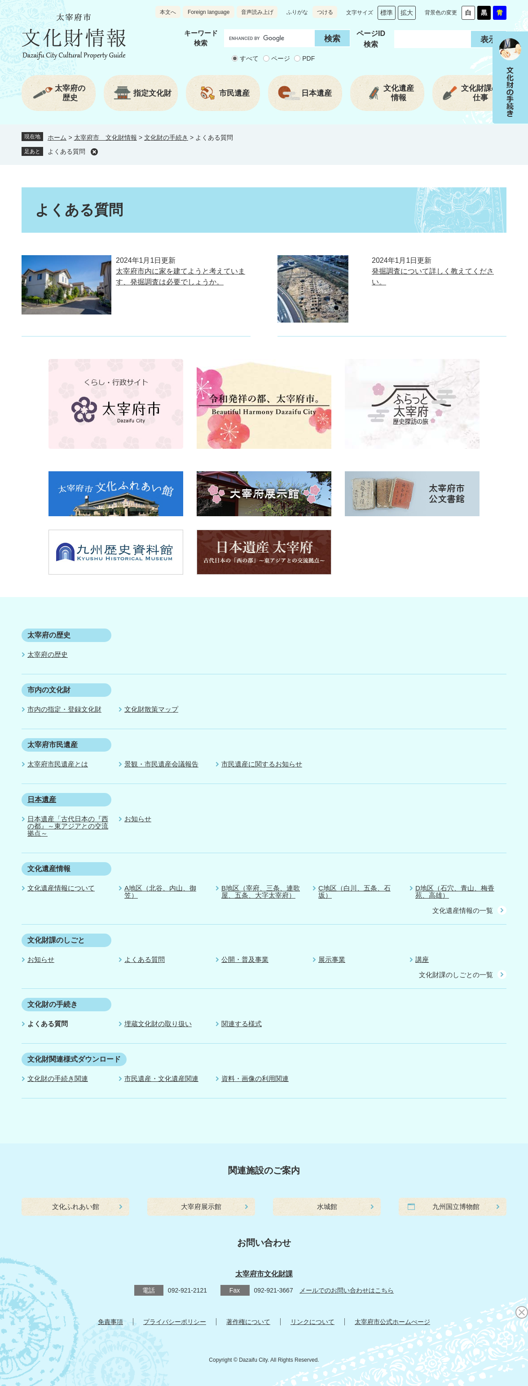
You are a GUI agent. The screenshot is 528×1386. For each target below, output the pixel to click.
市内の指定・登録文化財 (64, 709)
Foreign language (208, 12)
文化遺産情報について (61, 888)
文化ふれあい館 (75, 1206)
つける (325, 12)
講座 (422, 959)
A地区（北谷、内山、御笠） (160, 891)
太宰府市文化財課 (264, 1274)
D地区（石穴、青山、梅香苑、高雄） (454, 891)
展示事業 (331, 959)
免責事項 (110, 1321)
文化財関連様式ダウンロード (74, 1059)
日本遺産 (41, 799)
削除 (94, 151)
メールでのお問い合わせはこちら (346, 1290)
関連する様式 (241, 1023)
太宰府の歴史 (48, 635)
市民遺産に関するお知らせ (261, 764)
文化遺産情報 (48, 868)
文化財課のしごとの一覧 (456, 975)
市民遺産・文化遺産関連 (161, 1078)
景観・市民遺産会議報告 (161, 764)
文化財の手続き (166, 137)
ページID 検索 (370, 39)
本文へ (168, 12)
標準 (386, 12)
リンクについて (312, 1321)
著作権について (248, 1321)
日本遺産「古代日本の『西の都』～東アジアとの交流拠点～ (67, 826)
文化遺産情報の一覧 (462, 910)
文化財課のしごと (56, 940)
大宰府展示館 (201, 1206)
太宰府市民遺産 (52, 744)
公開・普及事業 (244, 959)
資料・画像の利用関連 (255, 1078)
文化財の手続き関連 (57, 1078)
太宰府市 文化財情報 (105, 137)
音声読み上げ (257, 12)
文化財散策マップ (151, 709)
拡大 (406, 12)
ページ (280, 58)
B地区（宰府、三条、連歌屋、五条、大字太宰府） (260, 891)
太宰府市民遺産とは (57, 764)
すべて (249, 58)
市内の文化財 (48, 690)
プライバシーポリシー (174, 1321)
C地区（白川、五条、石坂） (354, 891)
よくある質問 (66, 151)
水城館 (327, 1206)
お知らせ (137, 819)
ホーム (57, 137)
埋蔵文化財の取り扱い (158, 1023)
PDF (308, 58)
